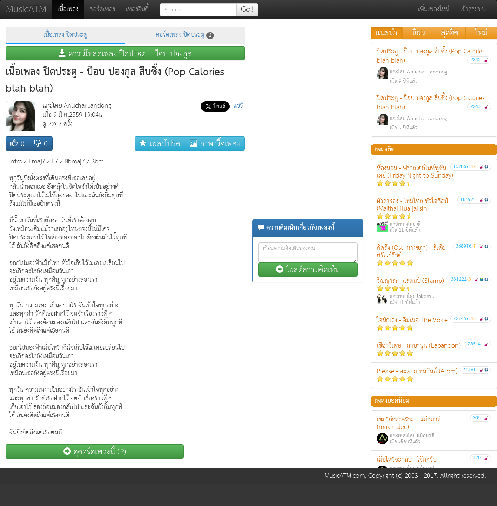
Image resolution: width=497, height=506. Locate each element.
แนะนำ (387, 33)
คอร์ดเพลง (102, 9)
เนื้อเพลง (70, 9)
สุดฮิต (449, 33)
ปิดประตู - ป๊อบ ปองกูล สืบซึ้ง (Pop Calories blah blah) (434, 66)
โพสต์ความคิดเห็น (308, 270)
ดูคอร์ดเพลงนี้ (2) (94, 452)
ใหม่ (481, 33)
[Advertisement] (215, 265)
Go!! (247, 9)
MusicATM (26, 9)
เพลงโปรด (159, 144)
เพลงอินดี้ (137, 9)
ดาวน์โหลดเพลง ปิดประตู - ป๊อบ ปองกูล (125, 53)
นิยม (418, 33)
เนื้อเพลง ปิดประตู (65, 35)
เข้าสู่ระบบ (473, 9)
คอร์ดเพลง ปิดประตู (185, 35)
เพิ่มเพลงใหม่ (433, 9)
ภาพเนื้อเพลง (215, 144)
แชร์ (238, 106)
